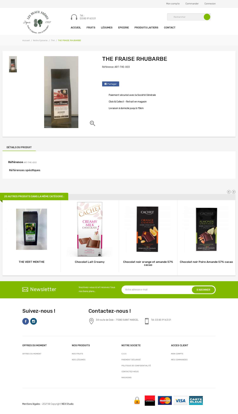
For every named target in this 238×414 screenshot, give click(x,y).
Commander (192, 3)
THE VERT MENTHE (31, 261)
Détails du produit (19, 147)
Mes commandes (179, 359)
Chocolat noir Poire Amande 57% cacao (206, 261)
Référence (15, 162)
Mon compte (173, 3)
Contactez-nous (130, 371)
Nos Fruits (77, 354)
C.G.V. (124, 354)
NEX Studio (68, 404)
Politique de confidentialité (136, 365)
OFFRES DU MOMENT (31, 354)
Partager (112, 84)
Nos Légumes (78, 359)
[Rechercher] (189, 17)
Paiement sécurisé (131, 359)
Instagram (33, 321)
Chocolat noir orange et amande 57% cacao (148, 263)
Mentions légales (31, 404)
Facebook (25, 321)
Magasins (126, 377)
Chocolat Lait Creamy (90, 261)
